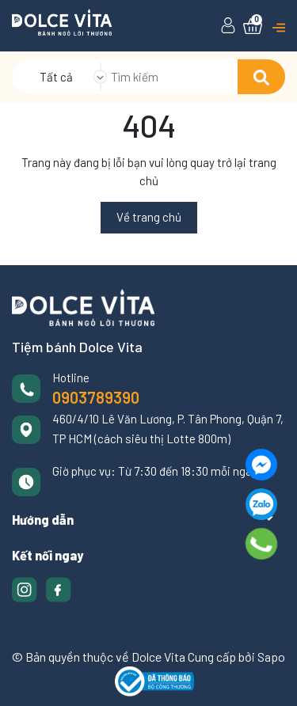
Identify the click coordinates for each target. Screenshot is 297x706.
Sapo (271, 656)
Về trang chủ (148, 217)
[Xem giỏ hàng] (252, 26)
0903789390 (95, 397)
